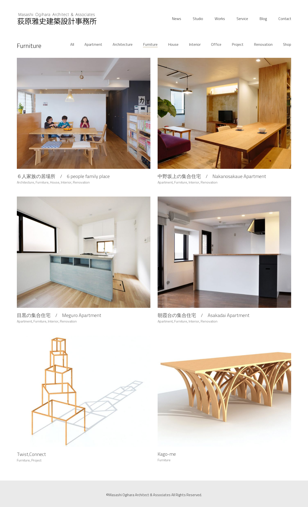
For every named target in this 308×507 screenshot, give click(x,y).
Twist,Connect (31, 459)
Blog (263, 18)
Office (216, 44)
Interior (195, 44)
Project (238, 44)
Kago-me (167, 462)
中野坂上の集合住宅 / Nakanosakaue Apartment (212, 177)
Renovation (263, 44)
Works (220, 18)
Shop (287, 44)
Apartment (93, 44)
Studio (198, 18)
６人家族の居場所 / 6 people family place (63, 176)
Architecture (123, 44)
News (176, 18)
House (173, 44)
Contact (284, 18)
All (72, 44)
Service (242, 18)
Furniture (150, 44)
